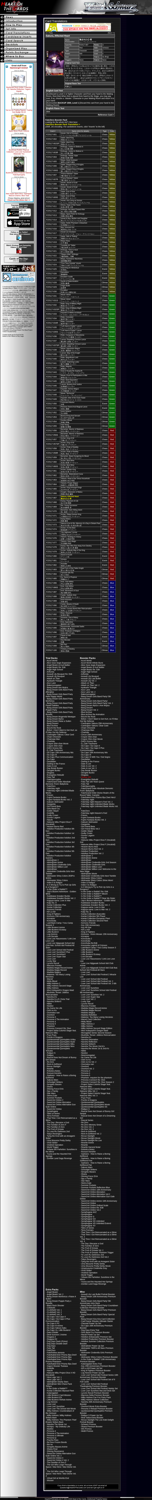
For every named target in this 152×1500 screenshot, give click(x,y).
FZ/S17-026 (51, 273)
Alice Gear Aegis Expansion (59, 663)
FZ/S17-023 (51, 260)
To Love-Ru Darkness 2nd (58, 1131)
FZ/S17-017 (51, 233)
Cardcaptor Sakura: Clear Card (60, 734)
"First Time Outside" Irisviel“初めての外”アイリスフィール (72, 264)
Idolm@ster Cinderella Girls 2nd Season (98, 862)
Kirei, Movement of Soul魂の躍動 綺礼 (70, 592)
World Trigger (53, 1147)
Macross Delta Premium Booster (95, 1395)
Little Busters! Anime (56, 927)
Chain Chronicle (54, 737)
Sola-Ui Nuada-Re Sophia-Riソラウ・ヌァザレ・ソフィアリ (72, 372)
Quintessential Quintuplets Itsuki (61, 1042)
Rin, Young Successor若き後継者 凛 (69, 506)
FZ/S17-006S (52, 170)
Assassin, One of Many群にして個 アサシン (69, 619)
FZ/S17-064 (51, 484)
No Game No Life (54, 1008)
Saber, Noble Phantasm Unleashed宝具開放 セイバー (74, 224)
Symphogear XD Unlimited (92, 1221)
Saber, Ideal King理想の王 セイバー (68, 139)
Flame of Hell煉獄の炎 (66, 637)
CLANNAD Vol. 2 (54, 1312)
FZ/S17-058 (51, 448)
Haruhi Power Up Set (90, 1335)
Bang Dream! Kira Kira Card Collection (98, 1319)
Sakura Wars (52, 1080)
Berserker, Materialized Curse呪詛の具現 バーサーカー (72, 475)
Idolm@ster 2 (53, 860)
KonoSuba (51, 921)
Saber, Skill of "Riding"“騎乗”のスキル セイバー (70, 237)
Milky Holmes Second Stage (59, 986)
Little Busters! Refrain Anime (59, 1400)
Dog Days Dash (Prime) (57, 1341)
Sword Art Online (54, 1109)
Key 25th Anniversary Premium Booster (98, 1366)
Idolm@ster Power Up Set (92, 1346)
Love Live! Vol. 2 (88, 999)
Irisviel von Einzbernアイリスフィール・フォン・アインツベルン (78, 233)
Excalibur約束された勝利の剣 (68, 291)
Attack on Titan (53, 678)
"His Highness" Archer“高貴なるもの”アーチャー (70, 533)
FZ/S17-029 (51, 287)
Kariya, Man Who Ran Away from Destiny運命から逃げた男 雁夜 (76, 547)
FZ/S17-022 (51, 255)
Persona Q (51, 1438)
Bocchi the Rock (54, 728)
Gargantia (51, 804)
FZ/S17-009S (52, 197)
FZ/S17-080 (51, 556)
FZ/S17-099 (51, 646)
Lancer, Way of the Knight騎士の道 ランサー (70, 354)
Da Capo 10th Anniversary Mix (60, 752)
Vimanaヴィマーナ (65, 560)
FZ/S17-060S (52, 466)
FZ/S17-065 (51, 489)
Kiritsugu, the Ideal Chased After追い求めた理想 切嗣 (73, 211)
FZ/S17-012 (51, 211)
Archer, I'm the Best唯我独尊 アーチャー (68, 529)
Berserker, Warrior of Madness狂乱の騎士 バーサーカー (72, 430)
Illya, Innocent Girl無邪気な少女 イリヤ (68, 228)
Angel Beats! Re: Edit (56, 667)
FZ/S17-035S (52, 332)
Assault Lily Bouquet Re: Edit (59, 674)
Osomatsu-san (53, 1012)
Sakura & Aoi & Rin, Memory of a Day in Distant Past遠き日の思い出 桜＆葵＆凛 (80, 524)
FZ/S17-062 (51, 475)
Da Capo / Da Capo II (90, 746)
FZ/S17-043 (51, 372)
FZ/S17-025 (51, 269)
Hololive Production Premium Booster (97, 1339)
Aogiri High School (55, 669)
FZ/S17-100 (51, 650)
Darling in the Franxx (56, 764)
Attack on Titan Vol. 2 (90, 685)
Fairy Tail (51, 777)
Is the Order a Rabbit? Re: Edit (94, 891)
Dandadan (51, 761)
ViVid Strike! (52, 1143)
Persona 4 (51, 1021)
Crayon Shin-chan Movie (57, 743)
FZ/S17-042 (51, 368)
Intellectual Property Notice (97, 1499)
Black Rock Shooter (55, 1305)
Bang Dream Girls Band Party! (94, 701)
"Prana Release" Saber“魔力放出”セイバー (69, 175)
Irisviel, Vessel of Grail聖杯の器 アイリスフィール (71, 184)
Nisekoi (50, 1006)
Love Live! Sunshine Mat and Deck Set (98, 1391)
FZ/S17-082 (51, 565)
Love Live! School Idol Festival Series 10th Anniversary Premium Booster (99, 1376)
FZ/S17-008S (52, 188)
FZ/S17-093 (51, 619)
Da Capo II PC (53, 1323)
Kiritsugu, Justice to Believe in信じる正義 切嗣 (72, 148)
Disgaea (50, 773)
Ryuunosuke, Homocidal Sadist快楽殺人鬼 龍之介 (72, 628)
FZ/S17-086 (51, 583)
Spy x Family (52, 1091)
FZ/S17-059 (51, 457)
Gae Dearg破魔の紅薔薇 (66, 426)
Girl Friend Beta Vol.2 (90, 829)
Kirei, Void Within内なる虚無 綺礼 (67, 583)
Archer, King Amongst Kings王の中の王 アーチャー (71, 489)
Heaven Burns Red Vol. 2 (92, 849)
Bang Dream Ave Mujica (57, 687)
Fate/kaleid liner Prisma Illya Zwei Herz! (98, 797)
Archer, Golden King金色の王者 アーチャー (69, 471)
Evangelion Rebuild (55, 775)
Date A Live (52, 766)
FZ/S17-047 (51, 390)
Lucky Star (51, 961)
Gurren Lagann (53, 817)
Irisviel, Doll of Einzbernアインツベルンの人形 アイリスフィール (76, 134)
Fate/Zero (51, 786)
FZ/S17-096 (51, 632)
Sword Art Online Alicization (59, 1102)
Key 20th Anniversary (90, 925)
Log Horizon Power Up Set (92, 1373)
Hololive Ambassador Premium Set (96, 1337)
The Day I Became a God (58, 1122)
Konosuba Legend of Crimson (94, 945)
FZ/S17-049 (51, 399)
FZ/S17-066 (51, 493)
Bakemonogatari (54, 685)
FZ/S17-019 (51, 242)
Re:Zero (50, 1062)
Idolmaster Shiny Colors (57, 880)
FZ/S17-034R (52, 323)
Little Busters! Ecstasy (56, 930)
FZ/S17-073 (51, 525)
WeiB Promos (87, 1431)
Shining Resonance (55, 1451)
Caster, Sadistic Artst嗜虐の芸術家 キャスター (70, 596)
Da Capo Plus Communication (60, 757)
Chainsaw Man (53, 739)
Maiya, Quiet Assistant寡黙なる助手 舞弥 (69, 161)
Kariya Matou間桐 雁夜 (66, 520)
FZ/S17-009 (51, 193)
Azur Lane (51, 683)
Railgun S (51, 1053)
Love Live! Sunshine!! (56, 954)
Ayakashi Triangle (54, 681)
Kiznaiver (51, 918)
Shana (50, 1086)
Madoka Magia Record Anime (60, 968)
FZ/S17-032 (51, 305)
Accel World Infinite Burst (92, 663)
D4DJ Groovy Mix (54, 748)
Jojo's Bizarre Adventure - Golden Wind (98, 900)
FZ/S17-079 (51, 551)
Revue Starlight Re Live (91, 1140)
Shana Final (52, 1449)
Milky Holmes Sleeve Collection (95, 1400)
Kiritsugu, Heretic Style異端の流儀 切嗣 (69, 157)
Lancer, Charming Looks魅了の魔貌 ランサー (70, 363)
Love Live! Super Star (56, 956)
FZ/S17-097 (51, 637)
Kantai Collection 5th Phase (93, 916)
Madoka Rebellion (89, 1015)
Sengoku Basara (54, 1084)
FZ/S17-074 (51, 529)
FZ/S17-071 (51, 516)
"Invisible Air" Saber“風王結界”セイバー (68, 246)
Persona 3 (51, 1017)
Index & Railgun (88, 882)
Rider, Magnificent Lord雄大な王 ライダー (69, 359)
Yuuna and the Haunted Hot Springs (96, 1282)
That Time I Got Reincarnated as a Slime (99, 1232)
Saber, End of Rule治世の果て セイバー (68, 193)
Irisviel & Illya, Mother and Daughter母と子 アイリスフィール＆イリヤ (74, 219)
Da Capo (51, 759)
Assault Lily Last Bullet (91, 678)
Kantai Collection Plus (56, 905)
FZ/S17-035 (51, 327)
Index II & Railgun (55, 882)
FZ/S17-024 (51, 264)
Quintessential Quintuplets (92, 1102)
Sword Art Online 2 (55, 1100)
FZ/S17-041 (51, 363)
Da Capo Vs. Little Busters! (59, 1330)
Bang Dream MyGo (55, 719)
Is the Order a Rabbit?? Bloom (94, 894)
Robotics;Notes (53, 1071)
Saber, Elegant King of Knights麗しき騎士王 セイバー (72, 166)
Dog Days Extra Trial (90, 1330)
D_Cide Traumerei (55, 750)
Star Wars (51, 1093)
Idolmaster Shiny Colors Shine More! (97, 880)
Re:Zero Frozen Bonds (57, 1442)
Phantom (51, 1026)
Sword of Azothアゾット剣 (66, 556)
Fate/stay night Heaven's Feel (94, 813)
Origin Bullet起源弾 (65, 287)
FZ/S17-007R (52, 179)
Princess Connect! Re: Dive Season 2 (97, 1082)
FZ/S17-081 (51, 560)
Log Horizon (52, 934)
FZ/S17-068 (51, 502)
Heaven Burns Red (55, 826)
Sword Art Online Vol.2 (91, 1210)
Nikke (49, 1004)
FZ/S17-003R (52, 152)
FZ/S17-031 (51, 296)
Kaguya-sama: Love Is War (59, 900)
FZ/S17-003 (51, 148)
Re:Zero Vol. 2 (87, 1127)
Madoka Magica (54, 972)
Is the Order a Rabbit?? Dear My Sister (98, 898)
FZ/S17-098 (51, 641)
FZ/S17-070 (51, 511)
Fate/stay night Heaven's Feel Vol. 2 (97, 802)
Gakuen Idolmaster (55, 802)
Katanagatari (52, 1393)
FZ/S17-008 (51, 184)
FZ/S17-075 (51, 534)
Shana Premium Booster (92, 1426)
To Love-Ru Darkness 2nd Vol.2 (95, 1257)
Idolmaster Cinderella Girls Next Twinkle (98, 876)
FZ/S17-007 (51, 175)
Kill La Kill (51, 912)
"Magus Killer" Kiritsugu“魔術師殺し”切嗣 (69, 255)
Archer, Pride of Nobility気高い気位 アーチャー (69, 448)
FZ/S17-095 (51, 628)
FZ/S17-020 (51, 247)
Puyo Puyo (52, 1035)
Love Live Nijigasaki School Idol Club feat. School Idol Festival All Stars (60, 945)
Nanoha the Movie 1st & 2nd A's (95, 1048)
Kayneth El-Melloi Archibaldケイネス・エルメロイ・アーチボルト (75, 314)
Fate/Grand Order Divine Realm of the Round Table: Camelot (97, 794)
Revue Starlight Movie (90, 1138)
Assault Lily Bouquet (56, 676)
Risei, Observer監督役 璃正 (66, 614)
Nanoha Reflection (89, 1042)
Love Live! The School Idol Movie (61, 1409)
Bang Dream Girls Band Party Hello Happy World (59, 695)
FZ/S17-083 (51, 569)
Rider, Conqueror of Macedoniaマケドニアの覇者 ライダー (72, 336)
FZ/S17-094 (51, 623)
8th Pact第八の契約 (65, 645)
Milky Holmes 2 (53, 983)
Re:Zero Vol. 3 (87, 1129)
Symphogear (52, 1111)
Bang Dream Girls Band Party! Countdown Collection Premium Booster (99, 1306)
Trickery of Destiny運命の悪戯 (68, 650)
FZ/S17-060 (51, 462)
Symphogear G (87, 1217)
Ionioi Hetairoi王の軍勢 (66, 412)
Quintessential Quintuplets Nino (60, 1046)
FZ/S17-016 (51, 229)
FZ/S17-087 (51, 592)
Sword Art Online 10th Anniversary (96, 1190)
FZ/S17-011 (51, 206)
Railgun (50, 1055)
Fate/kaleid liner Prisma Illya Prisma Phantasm (59, 1360)
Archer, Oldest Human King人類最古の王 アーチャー (71, 515)
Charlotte (51, 741)
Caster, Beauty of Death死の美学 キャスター (70, 605)
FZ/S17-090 (51, 605)
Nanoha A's (52, 997)
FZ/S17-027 (51, 278)
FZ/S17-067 (51, 498)
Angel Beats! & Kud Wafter (58, 665)
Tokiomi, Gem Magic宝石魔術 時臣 (68, 542)
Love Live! (51, 959)
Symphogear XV (88, 1225)
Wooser (50, 1480)
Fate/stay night (53, 788)
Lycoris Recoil (53, 963)
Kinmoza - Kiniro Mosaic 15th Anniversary (99, 934)
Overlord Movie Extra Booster (94, 1406)
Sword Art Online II (55, 1458)
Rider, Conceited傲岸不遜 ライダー (68, 318)
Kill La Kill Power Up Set (91, 1368)
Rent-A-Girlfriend (54, 1064)
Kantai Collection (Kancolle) (93, 914)
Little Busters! (53, 932)
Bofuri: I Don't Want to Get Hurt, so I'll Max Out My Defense (61, 731)
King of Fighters (54, 914)
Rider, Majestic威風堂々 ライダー (68, 367)
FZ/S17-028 (51, 282)
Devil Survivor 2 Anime (57, 1335)
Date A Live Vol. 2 (89, 766)
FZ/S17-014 (51, 220)
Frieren (50, 795)
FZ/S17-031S (52, 300)
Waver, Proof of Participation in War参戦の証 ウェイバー (74, 376)
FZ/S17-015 (51, 224)
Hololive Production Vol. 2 (92, 853)
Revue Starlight (53, 1066)
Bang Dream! (52, 723)
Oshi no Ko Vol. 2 (88, 1062)
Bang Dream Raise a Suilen (59, 721)
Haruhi (50, 820)
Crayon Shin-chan (55, 746)
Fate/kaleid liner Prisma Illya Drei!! (62, 1355)
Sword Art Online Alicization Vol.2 (95, 1194)
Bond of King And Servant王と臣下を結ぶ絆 (70, 417)
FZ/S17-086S (52, 587)
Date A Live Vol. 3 (89, 768)
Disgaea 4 (51, 1337)
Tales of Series (53, 1113)
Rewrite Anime (87, 1143)
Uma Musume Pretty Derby (59, 1140)
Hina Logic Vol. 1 (54, 1377)
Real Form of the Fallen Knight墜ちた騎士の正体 (72, 569)
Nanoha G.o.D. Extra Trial (58, 999)
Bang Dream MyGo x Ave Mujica (95, 705)
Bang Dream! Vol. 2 (89, 710)
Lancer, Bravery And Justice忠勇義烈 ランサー (71, 385)
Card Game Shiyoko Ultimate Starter (97, 1321)
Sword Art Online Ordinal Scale (94, 1205)
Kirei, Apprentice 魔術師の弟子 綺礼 (68, 623)
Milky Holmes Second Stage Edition (96, 1028)
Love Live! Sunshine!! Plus (58, 952)
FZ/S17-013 (51, 215)
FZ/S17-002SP (52, 143)
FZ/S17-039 (51, 354)
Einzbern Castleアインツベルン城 (67, 278)
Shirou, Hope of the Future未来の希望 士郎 (71, 206)
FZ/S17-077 (51, 542)
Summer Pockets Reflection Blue (95, 1187)
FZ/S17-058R (52, 453)
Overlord (51, 1015)
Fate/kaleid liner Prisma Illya (59, 1357)
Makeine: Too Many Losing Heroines (97, 1017)
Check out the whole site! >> (19, 200)
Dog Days (51, 1346)
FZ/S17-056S (52, 435)
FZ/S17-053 (51, 417)
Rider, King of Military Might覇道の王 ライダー (71, 305)
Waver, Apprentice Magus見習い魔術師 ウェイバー (70, 350)
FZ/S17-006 (51, 166)
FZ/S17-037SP (52, 345)
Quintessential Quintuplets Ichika (61, 1039)
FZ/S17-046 (51, 386)
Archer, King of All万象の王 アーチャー (68, 439)
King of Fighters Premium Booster (96, 1370)
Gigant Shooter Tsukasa (57, 1366)
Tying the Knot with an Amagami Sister (98, 1261)
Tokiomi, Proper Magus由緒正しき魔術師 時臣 (69, 484)
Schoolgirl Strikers (55, 1082)
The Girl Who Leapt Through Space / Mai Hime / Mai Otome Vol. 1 (61, 1467)
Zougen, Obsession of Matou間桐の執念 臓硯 (71, 493)
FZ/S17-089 (51, 601)
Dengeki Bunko (53, 770)
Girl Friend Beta (54, 806)
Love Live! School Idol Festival (60, 950)
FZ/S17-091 (51, 610)
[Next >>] (111, 33)
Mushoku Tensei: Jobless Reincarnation (57, 993)
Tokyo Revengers (54, 1134)
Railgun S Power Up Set (91, 1415)
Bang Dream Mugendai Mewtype (61, 717)
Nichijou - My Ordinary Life (58, 1426)
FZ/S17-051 (51, 408)
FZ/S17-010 (51, 202)
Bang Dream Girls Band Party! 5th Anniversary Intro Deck (95, 1302)
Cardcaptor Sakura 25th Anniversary (97, 723)
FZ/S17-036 (51, 336)
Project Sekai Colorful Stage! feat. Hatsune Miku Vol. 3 (95, 1094)
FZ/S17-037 (51, 341)
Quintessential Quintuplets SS (94, 1107)
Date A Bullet (52, 1332)
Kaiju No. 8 (52, 903)
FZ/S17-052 (51, 412)
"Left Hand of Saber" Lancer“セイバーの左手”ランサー (71, 327)
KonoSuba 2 (86, 938)
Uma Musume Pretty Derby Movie (96, 1266)
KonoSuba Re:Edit (89, 943)
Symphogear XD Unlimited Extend (96, 1223)
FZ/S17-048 (51, 394)
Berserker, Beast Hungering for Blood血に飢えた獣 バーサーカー (75, 457)
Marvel (50, 979)
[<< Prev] (49, 33)
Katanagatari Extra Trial (91, 1364)
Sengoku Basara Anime (57, 1447)
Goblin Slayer (53, 811)
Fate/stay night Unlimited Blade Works (97, 804)
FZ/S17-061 (51, 471)
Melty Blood (52, 981)
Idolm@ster (52, 869)
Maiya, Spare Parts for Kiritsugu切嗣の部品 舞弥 (73, 215)
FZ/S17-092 (51, 614)
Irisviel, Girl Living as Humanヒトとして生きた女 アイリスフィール (75, 202)
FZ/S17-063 (51, 480)
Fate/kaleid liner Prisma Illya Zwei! (62, 1364)
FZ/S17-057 (51, 439)
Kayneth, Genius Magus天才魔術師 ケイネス (70, 390)
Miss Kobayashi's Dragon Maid (60, 990)
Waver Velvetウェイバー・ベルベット (70, 296)
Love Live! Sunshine (90, 988)
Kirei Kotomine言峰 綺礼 (66, 601)
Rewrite (50, 1069)
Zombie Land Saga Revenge (59, 1158)
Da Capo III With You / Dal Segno (95, 757)
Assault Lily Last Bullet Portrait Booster (98, 1294)
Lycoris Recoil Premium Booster (95, 1393)
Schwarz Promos (88, 1424)
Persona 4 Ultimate (55, 1435)
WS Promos (86, 1429)
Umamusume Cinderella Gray (94, 1268)
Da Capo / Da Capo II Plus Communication (92, 749)
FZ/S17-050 (51, 403)
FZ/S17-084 (51, 574)
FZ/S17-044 (51, 377)
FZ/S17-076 (51, 538)
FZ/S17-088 (51, 596)
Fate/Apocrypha (54, 779)
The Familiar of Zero (56, 1127)
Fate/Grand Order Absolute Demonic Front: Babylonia (58, 783)
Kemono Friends (54, 909)
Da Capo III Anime (55, 1326)
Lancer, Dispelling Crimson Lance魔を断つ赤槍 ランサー (73, 341)
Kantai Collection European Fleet (95, 918)
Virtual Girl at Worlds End (58, 1478)
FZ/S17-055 (51, 426)
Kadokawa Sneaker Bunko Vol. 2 (61, 898)
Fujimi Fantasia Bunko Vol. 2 (59, 799)
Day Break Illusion (55, 768)
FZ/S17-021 (51, 251)
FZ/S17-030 (51, 291)
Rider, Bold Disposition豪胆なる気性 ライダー (69, 381)
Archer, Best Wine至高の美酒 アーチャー (69, 462)
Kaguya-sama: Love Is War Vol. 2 (95, 909)
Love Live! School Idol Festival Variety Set (99, 1388)
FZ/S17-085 (51, 578)
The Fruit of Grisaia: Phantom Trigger (97, 1252)
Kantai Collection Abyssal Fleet (60, 1391)
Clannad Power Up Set (91, 1323)
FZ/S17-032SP (52, 309)
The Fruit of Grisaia (55, 1129)
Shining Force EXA (55, 1089)
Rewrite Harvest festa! (91, 1147)
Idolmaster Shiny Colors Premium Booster (99, 1357)
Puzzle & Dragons (55, 1037)
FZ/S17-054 (51, 421)
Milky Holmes (53, 988)
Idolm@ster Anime (55, 862)
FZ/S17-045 (51, 381)
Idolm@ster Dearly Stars (57, 1382)
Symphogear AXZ (89, 1212)
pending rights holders (25, 326)
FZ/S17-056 (51, 430)
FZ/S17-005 (51, 161)
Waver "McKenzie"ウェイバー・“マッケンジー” (71, 394)
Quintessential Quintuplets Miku (61, 1044)
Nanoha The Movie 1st (57, 1424)
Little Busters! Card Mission (59, 1395)
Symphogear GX (88, 1219)
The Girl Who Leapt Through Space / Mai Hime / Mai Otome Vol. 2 (61, 1473)
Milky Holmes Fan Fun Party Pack (96, 1397)
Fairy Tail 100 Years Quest (92, 782)
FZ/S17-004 (51, 157)
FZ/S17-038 (51, 350)
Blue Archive (52, 725)
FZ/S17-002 (51, 139)
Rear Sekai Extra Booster (92, 1417)
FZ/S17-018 (51, 238)
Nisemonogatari (88, 1055)
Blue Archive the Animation (93, 714)
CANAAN (51, 1308)
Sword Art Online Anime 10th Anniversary (99, 1201)
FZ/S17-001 (51, 134)
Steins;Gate (52, 1095)
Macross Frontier (54, 965)
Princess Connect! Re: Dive (59, 1028)
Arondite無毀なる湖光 (66, 565)
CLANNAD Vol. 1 (54, 1310)
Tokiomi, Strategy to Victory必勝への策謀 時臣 (71, 538)
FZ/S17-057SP (52, 444)
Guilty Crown (52, 815)
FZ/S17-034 (51, 318)
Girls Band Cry (53, 808)
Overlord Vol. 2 (87, 1069)
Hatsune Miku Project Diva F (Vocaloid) (98, 844)
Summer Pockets (54, 1098)
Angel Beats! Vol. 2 (55, 1294)
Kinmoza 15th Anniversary (58, 916)
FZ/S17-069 (51, 507)
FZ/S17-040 (51, 359)
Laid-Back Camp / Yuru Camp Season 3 (98, 947)
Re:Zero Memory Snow (91, 1125)
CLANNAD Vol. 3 (54, 1314)
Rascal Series (87, 1120)
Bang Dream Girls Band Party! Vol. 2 (97, 703)
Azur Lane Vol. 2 (88, 692)
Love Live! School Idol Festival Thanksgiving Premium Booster (94, 1385)
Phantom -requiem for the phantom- (96, 1078)
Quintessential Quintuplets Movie (95, 1104)
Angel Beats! (52, 1292)
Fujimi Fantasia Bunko (56, 797)
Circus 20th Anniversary (91, 734)
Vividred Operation (55, 1145)
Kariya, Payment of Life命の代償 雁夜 (69, 502)
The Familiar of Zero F (56, 1125)
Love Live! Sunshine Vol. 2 (92, 995)
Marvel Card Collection (91, 1019)
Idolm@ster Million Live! (57, 867)
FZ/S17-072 (51, 520)
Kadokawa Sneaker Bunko (58, 896)
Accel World (52, 660)
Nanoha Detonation (89, 1039)
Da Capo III (52, 755)
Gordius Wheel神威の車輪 (66, 421)
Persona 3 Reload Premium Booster (97, 1409)
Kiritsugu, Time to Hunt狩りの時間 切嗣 (69, 251)
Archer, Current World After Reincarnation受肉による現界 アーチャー (76, 610)
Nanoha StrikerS (54, 1001)
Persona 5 (51, 1024)
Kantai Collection (54, 907)
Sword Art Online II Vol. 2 (58, 1460)
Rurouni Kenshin (54, 1073)
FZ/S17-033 (51, 314)
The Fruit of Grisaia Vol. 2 (92, 1250)
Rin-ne (50, 1444)
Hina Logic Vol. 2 (54, 1379)
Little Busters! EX (54, 1397)
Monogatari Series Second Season (96, 1033)
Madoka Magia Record (57, 970)
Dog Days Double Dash (57, 1343)
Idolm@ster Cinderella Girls (59, 865)
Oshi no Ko (52, 1010)
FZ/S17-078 (51, 547)
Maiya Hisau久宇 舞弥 (65, 242)
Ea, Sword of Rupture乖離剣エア (69, 578)
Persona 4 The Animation (58, 1019)
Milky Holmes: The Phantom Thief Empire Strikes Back (61, 1421)
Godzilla (50, 813)
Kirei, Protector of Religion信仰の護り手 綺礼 (70, 632)
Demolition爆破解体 (65, 273)
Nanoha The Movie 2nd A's (93, 1046)
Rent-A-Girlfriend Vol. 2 (91, 1134)
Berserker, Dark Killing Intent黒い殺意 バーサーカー (71, 511)
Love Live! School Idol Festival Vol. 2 (97, 981)
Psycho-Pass (52, 1440)
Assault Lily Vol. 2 (88, 681)
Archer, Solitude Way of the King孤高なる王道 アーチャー (73, 551)
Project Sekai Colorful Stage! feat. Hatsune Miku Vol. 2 (95, 1090)
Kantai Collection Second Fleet (94, 921)
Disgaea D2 (52, 1339)
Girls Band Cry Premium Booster (95, 1332)
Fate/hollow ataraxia (56, 1352)
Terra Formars (53, 1116)
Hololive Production (89, 851)
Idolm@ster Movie (89, 873)
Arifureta (50, 672)
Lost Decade (52, 936)
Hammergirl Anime (18, 68)
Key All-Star (86, 927)
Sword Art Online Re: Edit (92, 1208)
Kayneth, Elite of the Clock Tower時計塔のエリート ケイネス (73, 399)
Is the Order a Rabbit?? (57, 889)
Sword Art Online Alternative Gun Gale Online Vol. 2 (61, 1454)
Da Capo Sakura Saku (56, 1328)
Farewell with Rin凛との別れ (67, 574)
